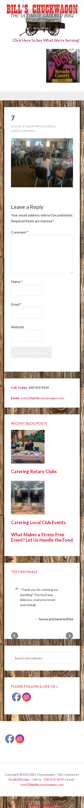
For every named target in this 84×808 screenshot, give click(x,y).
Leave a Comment (23, 130)
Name (17, 281)
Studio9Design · (20, 779)
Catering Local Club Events (38, 522)
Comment (19, 232)
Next (69, 635)
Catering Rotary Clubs (34, 471)
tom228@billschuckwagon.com (42, 398)
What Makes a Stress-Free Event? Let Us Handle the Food (42, 537)
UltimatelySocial (42, 805)
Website (17, 327)
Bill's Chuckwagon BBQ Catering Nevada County (42, 20)
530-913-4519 (54, 779)
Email (16, 304)
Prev (14, 635)
